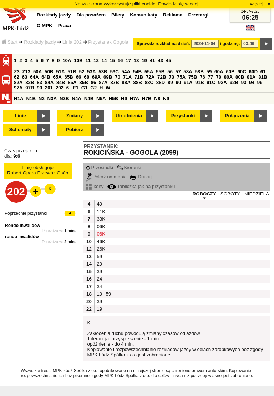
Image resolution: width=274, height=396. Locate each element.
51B (71, 71)
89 (170, 82)
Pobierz (74, 129)
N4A (76, 98)
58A (187, 71)
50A (37, 71)
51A (60, 71)
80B (239, 77)
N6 (124, 98)
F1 (76, 87)
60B (230, 71)
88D (160, 82)
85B (83, 82)
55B (160, 71)
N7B (147, 98)
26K (100, 249)
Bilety (117, 15)
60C (241, 71)
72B (161, 77)
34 (99, 286)
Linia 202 (72, 42)
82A (18, 82)
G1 (84, 87)
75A (181, 77)
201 (49, 87)
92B (234, 82)
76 (202, 77)
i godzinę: (230, 43)
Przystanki (183, 115)
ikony (94, 186)
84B (60, 82)
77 (210, 77)
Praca (64, 25)
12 (96, 60)
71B (139, 77)
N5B (113, 98)
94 (251, 82)
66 (78, 77)
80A (228, 77)
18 (136, 60)
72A (150, 77)
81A (251, 77)
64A (34, 77)
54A (126, 71)
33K (100, 219)
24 (99, 279)
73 (171, 77)
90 (178, 82)
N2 (42, 98)
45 (168, 60)
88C (149, 82)
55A (148, 71)
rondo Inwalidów (22, 236)
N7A (134, 98)
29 (99, 264)
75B (192, 77)
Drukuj (141, 176)
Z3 (17, 71)
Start (9, 42)
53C (114, 71)
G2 (93, 87)
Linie (20, 115)
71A (127, 77)
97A (18, 87)
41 (152, 60)
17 (128, 60)
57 (178, 71)
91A (188, 82)
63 (24, 77)
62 (16, 77)
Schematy (20, 129)
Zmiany (74, 115)
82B (29, 82)
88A (126, 82)
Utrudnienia (129, 115)
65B (69, 77)
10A (66, 60)
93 (244, 82)
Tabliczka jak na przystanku (141, 186)
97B (29, 87)
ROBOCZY (205, 194)
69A (96, 77)
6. (68, 87)
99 (39, 87)
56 (170, 71)
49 (99, 204)
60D (253, 71)
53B (102, 71)
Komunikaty (143, 15)
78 (218, 77)
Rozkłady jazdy (40, 42)
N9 (166, 98)
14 (104, 60)
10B (78, 60)
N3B (64, 98)
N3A (52, 98)
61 (263, 71)
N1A (19, 98)
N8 (157, 98)
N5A (101, 98)
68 (86, 77)
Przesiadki (99, 167)
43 (160, 60)
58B (199, 71)
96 (260, 82)
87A (103, 82)
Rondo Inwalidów (22, 225)
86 (93, 82)
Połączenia (237, 115)
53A (91, 71)
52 (82, 71)
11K (100, 211)
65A (57, 77)
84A (49, 82)
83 (39, 82)
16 (120, 60)
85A (72, 82)
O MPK (44, 25)
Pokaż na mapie (106, 176)
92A (222, 82)
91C (211, 82)
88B (137, 82)
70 (117, 77)
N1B (31, 98)
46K (100, 241)
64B (45, 77)
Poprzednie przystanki (26, 213)
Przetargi (198, 15)
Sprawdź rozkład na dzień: (163, 43)
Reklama (173, 15)
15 (112, 60)
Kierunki (129, 167)
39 (99, 271)
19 (144, 60)
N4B (89, 98)
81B (262, 77)
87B (114, 82)
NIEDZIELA (256, 194)
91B (199, 82)
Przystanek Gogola (108, 42)
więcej (256, 3)
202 (60, 87)
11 (88, 60)
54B (137, 71)
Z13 (26, 71)
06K (100, 226)
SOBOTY (230, 194)
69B (107, 77)
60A (218, 71)
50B (49, 71)
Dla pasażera (91, 15)
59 (209, 71)
